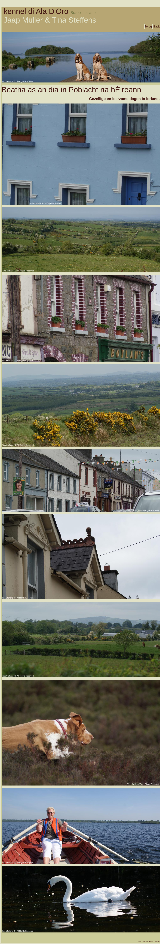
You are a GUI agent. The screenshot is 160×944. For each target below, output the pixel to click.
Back (156, 26)
